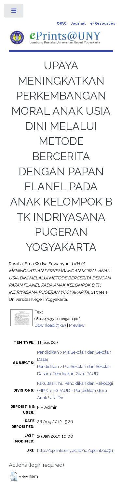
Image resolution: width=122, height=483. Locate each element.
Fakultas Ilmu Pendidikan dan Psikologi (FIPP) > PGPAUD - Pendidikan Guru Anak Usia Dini (75, 390)
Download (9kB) (50, 325)
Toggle (14, 12)
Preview (77, 325)
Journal (78, 23)
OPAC (61, 23)
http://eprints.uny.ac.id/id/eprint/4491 (75, 450)
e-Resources (102, 23)
